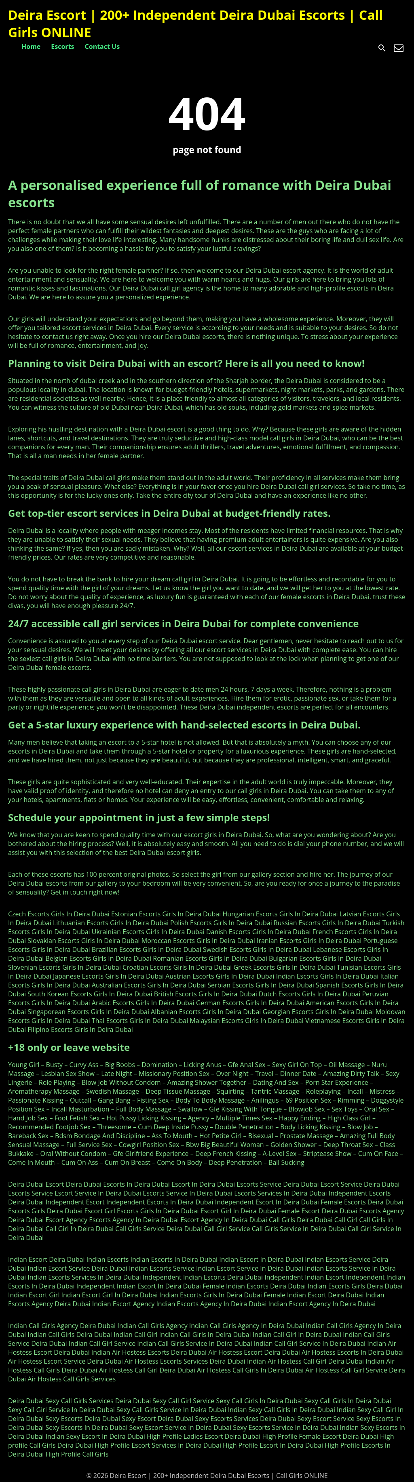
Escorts (62, 46)
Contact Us (102, 46)
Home (30, 46)
